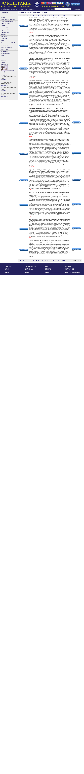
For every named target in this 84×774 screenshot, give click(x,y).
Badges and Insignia (5, 23)
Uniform (3, 62)
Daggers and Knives (5, 30)
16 (51, 15)
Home (2, 9)
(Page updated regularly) (7, 68)
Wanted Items (48, 268)
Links (26, 9)
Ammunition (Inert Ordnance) (8, 19)
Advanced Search (76, 9)
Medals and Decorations (6, 47)
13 (45, 15)
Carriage (27, 271)
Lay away (27, 272)
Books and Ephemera (6, 28)
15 (49, 15)
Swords (2, 58)
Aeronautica (3, 15)
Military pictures (4, 49)
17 (54, 15)
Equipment (3, 34)
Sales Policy (28, 268)
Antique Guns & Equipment (7, 21)
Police (2, 55)
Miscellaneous (4, 51)
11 (40, 15)
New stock (7, 9)
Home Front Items (5, 45)
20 (60, 15)
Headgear (3, 40)
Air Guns (3, 17)
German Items (4, 38)
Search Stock (50, 9)
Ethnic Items (4, 36)
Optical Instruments (5, 53)
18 (56, 15)
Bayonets (3, 25)
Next (63, 15)
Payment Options (29, 269)
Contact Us (31, 9)
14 (47, 15)
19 (58, 15)
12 (42, 15)
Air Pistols (7, 271)
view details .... (4, 80)
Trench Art (3, 60)
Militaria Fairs (14, 9)
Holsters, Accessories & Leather (8, 43)
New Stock (47, 271)
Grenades (7, 272)
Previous (21, 15)
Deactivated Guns (5, 32)
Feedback (21, 9)
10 (38, 15)
